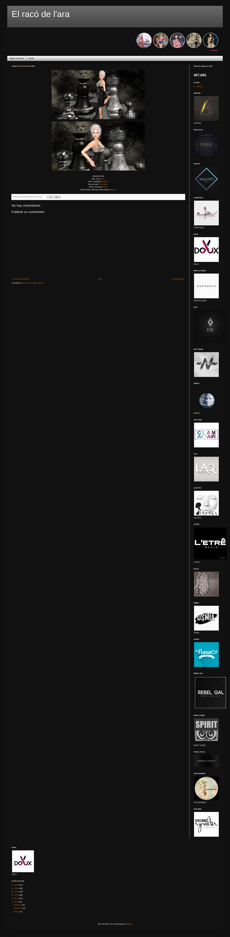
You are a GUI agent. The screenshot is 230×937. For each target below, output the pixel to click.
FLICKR (199, 86)
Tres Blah (104, 184)
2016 (16, 899)
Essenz (104, 187)
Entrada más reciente (20, 279)
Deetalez (104, 181)
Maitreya (112, 190)
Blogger (129, 924)
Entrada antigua (178, 279)
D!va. (103, 179)
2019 (16, 888)
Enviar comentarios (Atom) (33, 283)
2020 (16, 885)
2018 (16, 892)
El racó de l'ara (41, 14)
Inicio (100, 279)
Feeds (31, 58)
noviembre (18, 908)
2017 (16, 895)
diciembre (18, 905)
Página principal (16, 58)
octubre (17, 912)
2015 (16, 902)
